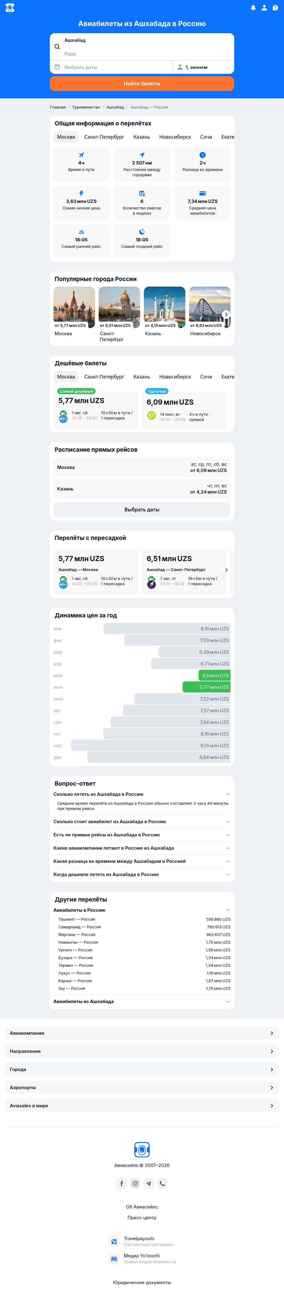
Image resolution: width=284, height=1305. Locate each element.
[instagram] (135, 1183)
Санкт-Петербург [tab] (104, 136)
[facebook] (121, 1183)
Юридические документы (142, 1282)
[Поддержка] (275, 7)
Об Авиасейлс (142, 1207)
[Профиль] (264, 7)
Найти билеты (142, 84)
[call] (162, 1183)
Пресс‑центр (142, 1217)
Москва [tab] (66, 136)
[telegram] (148, 1183)
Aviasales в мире (142, 1106)
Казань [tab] (141, 136)
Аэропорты (142, 1087)
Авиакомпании (142, 1033)
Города (142, 1069)
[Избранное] (253, 7)
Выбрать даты (142, 509)
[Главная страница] (10, 8)
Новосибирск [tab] (175, 136)
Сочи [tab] (206, 136)
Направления (142, 1051)
